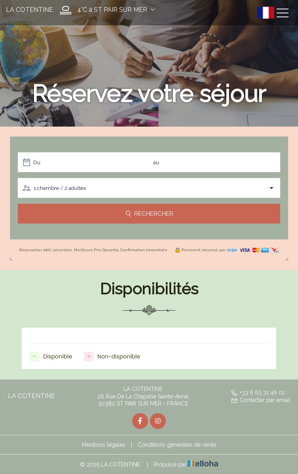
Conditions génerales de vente (177, 445)
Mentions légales (103, 445)
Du (36, 162)
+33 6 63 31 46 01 (258, 392)
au (156, 162)
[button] (105, 10)
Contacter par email (260, 400)
